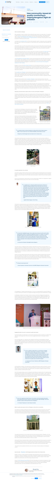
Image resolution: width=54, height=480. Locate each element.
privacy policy (8, 41)
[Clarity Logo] (8, 2)
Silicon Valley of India (27, 65)
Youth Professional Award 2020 (23, 460)
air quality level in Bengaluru (21, 72)
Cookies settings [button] (32, 478)
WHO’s (47, 103)
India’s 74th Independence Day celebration (25, 36)
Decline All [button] (40, 478)
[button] (18, 2)
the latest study (45, 51)
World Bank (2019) (23, 41)
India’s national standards (19, 104)
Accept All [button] (36, 478)
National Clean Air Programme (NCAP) (30, 37)
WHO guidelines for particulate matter (22, 58)
